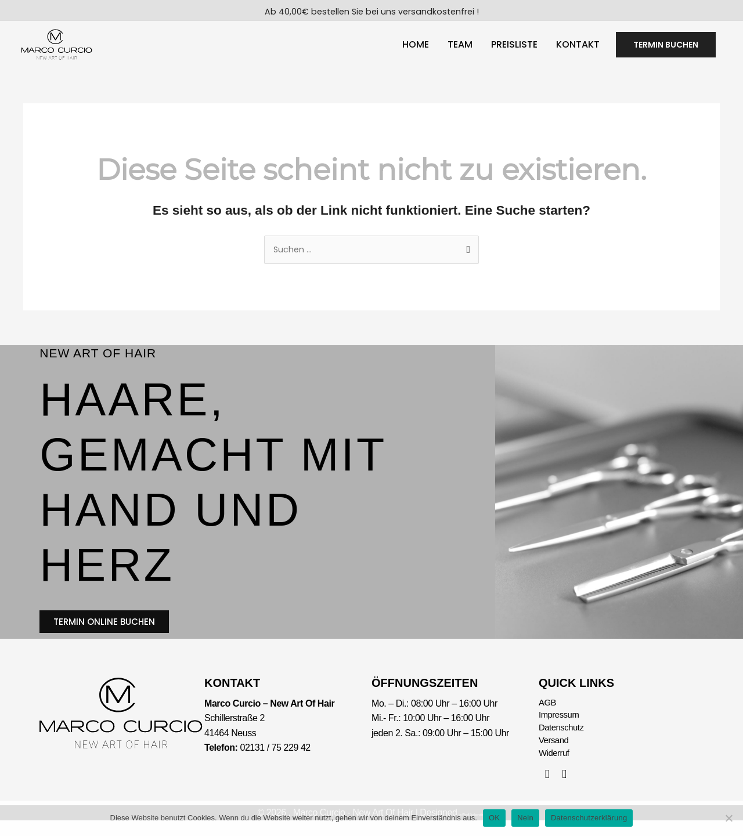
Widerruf (555, 768)
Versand (555, 755)
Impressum (560, 728)
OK (494, 817)
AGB (548, 714)
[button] (666, 48)
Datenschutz (563, 741)
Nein (525, 817)
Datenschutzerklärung (589, 817)
